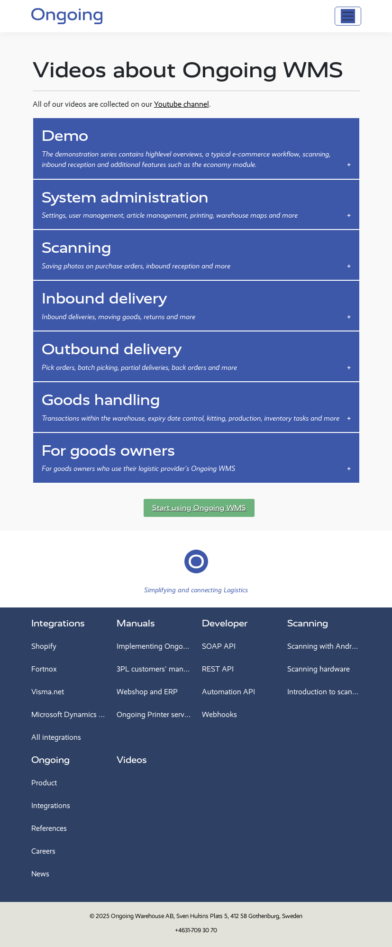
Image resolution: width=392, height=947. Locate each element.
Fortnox (44, 668)
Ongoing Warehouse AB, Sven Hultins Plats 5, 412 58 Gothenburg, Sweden (206, 915)
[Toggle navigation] (348, 16)
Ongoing (50, 759)
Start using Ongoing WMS (199, 508)
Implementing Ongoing (154, 646)
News (40, 873)
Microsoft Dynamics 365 (68, 714)
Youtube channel (181, 104)
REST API (218, 668)
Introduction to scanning (324, 691)
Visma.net (47, 691)
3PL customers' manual (154, 668)
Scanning (307, 623)
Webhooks (219, 714)
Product (44, 782)
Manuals (136, 623)
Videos (132, 759)
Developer (224, 623)
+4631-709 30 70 (196, 930)
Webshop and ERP (147, 691)
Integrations (58, 623)
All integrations (56, 737)
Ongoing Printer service (154, 714)
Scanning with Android (324, 646)
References (49, 828)
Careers (43, 850)
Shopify (43, 646)
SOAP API (219, 646)
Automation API (228, 691)
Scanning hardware (318, 668)
